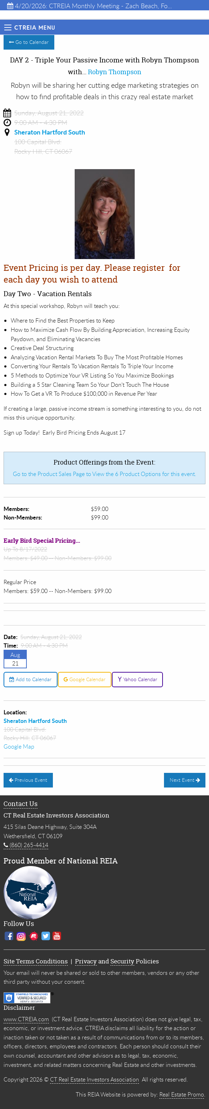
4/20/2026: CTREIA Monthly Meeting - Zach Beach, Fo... (89, 5)
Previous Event (28, 779)
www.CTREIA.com (26, 1019)
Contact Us (21, 803)
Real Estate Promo (181, 1094)
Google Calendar (84, 679)
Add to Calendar (30, 679)
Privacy (86, 961)
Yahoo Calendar (137, 679)
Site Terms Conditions (36, 961)
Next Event (185, 779)
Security (122, 961)
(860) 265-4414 (26, 845)
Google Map (19, 746)
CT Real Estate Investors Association (94, 1079)
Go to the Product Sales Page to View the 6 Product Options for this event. (104, 474)
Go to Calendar (29, 42)
